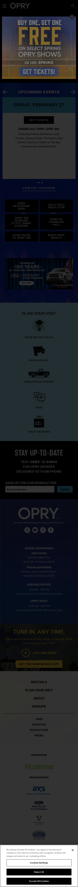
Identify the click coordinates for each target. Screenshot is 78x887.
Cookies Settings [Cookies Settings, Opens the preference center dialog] (39, 862)
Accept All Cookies (39, 881)
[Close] (72, 850)
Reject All (39, 872)
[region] (39, 866)
